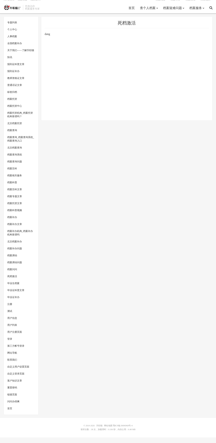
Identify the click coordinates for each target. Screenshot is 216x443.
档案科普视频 (14, 216)
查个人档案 (148, 13)
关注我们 (205, 4)
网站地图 (108, 431)
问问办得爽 (13, 407)
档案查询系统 (14, 160)
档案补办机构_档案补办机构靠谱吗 (20, 238)
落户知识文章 (14, 386)
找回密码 (35, 4)
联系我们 (12, 365)
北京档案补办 (14, 247)
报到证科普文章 (15, 70)
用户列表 (12, 330)
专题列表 (12, 28)
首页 (131, 13)
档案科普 (12, 188)
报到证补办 (13, 76)
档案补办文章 (14, 229)
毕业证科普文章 (15, 296)
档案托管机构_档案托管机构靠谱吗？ (20, 120)
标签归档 (12, 97)
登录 (9, 344)
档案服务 (195, 13)
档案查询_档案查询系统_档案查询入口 (20, 145)
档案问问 (12, 275)
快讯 (9, 63)
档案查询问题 (14, 167)
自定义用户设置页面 (18, 372)
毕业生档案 (13, 289)
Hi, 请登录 (9, 4)
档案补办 (175, 4)
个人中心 (12, 35)
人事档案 (12, 42)
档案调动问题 (14, 268)
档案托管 (160, 4)
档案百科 (12, 174)
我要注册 (22, 4)
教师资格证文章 (15, 83)
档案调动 (190, 4)
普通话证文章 (14, 90)
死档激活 (12, 282)
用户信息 (12, 323)
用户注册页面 (14, 337)
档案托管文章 (14, 209)
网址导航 (12, 358)
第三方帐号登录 (15, 351)
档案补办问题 (14, 254)
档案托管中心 (14, 111)
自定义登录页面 (15, 379)
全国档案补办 (14, 49)
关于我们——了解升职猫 (20, 56)
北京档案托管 (14, 129)
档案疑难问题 (172, 13)
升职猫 (12, 12)
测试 (9, 316)
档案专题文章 (14, 202)
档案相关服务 (14, 181)
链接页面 (12, 400)
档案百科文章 (14, 195)
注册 (9, 309)
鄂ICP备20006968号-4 (123, 431)
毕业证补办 (13, 302)
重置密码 (12, 393)
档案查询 (12, 136)
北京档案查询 (14, 153)
